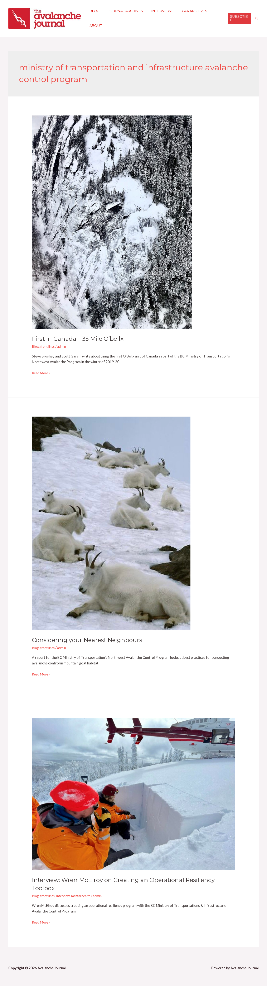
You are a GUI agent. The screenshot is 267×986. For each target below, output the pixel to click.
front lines (49, 346)
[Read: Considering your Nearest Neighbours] (111, 523)
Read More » (42, 372)
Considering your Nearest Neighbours (90, 640)
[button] (239, 18)
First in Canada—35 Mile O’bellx (81, 338)
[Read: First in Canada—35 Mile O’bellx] (112, 222)
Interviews (158, 11)
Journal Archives (122, 11)
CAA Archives (188, 11)
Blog (94, 11)
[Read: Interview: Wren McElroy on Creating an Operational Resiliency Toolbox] (133, 793)
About (95, 26)
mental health (85, 895)
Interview (65, 895)
